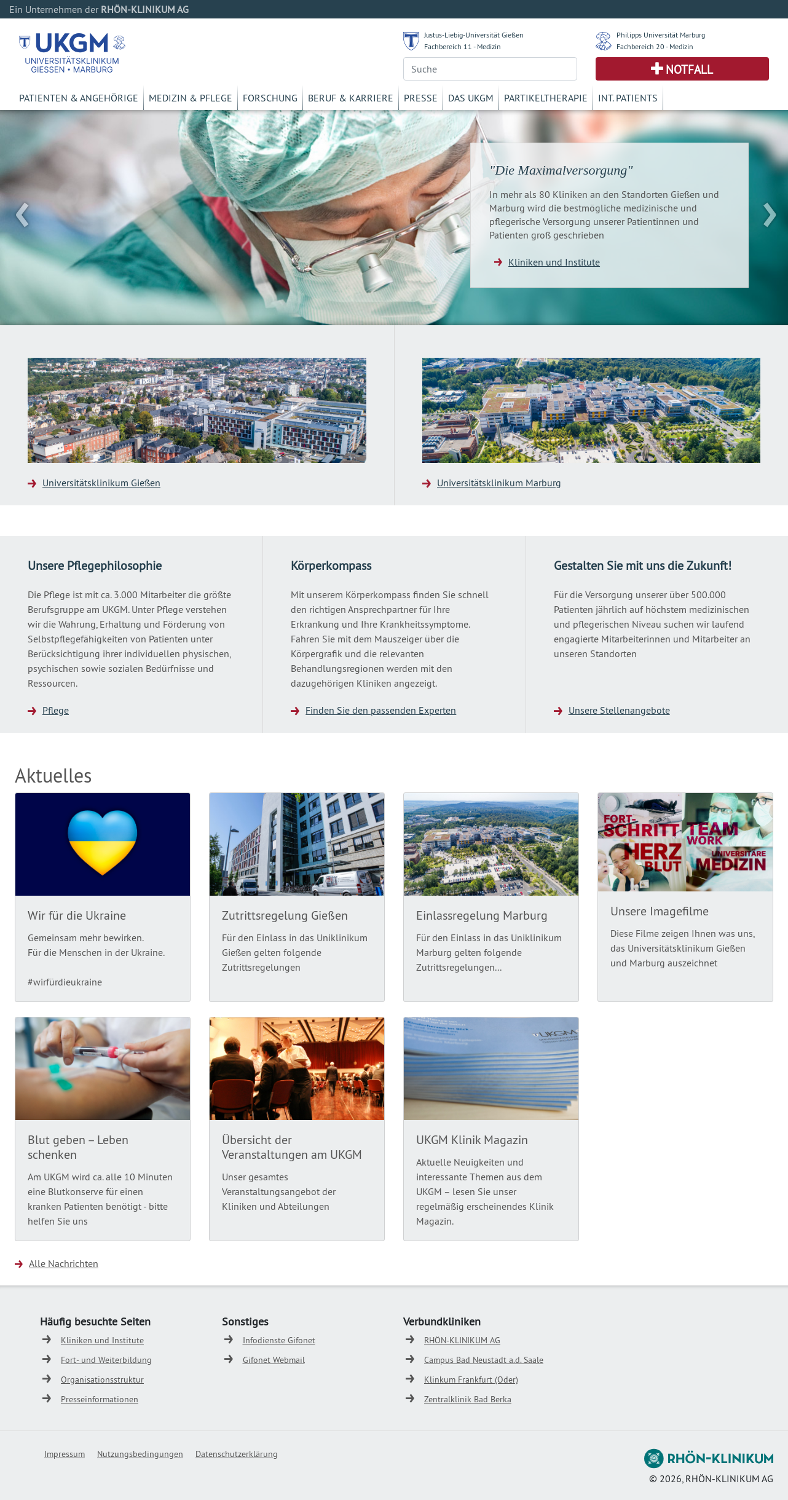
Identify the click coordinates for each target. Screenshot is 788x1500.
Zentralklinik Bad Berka (467, 1399)
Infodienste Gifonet (279, 1340)
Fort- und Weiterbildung (106, 1359)
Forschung (270, 98)
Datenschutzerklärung (236, 1453)
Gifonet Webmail (274, 1359)
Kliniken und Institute (554, 262)
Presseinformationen (99, 1399)
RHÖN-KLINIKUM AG (462, 1340)
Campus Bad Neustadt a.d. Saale (483, 1359)
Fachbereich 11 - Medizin (462, 46)
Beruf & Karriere (350, 98)
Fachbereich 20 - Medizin (655, 46)
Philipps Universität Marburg (661, 34)
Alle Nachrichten (63, 1263)
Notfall (689, 69)
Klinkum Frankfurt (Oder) (471, 1379)
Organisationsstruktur (102, 1379)
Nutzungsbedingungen (140, 1453)
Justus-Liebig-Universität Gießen (474, 34)
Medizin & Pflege (190, 98)
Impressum (64, 1453)
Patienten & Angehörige (78, 98)
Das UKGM (471, 98)
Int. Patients (628, 98)
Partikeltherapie (546, 98)
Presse (421, 98)
